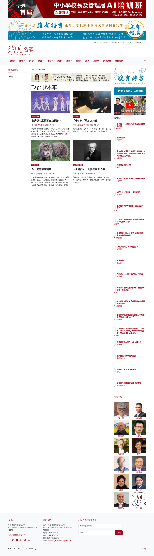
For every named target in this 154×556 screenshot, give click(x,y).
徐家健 (133, 251)
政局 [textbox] (11, 76)
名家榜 (96, 61)
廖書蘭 (133, 197)
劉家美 (133, 226)
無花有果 (134, 260)
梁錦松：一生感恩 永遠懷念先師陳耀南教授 (137, 126)
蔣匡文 (133, 169)
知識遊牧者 (36, 116)
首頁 (32, 69)
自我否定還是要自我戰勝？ (46, 120)
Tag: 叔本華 (41, 69)
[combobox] (18, 77)
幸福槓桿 (35, 165)
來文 (133, 295)
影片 (87, 61)
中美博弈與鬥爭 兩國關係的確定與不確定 (138, 208)
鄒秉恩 (133, 279)
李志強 (133, 263)
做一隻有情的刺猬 (41, 169)
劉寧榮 (39, 125)
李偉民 (133, 336)
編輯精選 (81, 125)
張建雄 (133, 347)
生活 (49, 61)
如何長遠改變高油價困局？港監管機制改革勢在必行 (138, 290)
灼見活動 (107, 61)
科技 (78, 61)
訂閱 (119, 532)
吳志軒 (39, 173)
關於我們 (119, 61)
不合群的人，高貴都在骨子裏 (89, 169)
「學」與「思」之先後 (85, 120)
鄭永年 (133, 213)
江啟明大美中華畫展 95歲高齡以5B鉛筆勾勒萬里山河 (138, 221)
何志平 (133, 140)
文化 (31, 61)
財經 (40, 61)
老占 (79, 173)
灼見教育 (76, 116)
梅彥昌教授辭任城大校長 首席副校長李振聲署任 (138, 303)
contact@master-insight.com (59, 540)
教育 (21, 61)
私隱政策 (143, 549)
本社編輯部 (135, 158)
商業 (68, 61)
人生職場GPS (77, 165)
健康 (59, 61)
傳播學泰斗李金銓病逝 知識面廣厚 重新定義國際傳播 (138, 235)
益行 (133, 374)
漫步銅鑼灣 (135, 138)
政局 (12, 61)
